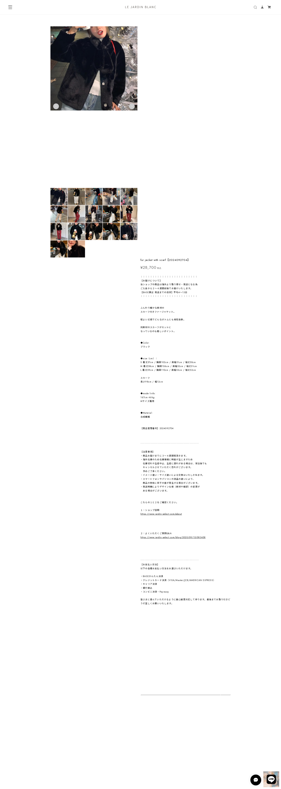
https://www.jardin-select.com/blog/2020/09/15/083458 (173, 307)
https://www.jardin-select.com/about (161, 283)
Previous (56, 107)
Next (126, 107)
